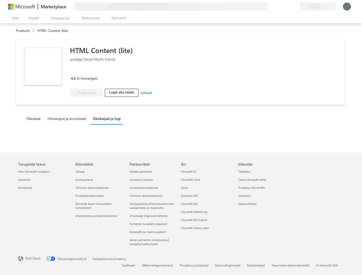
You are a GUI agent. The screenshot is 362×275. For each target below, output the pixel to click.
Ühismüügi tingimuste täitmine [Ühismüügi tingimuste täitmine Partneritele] (149, 216)
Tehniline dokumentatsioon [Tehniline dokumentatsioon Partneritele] (146, 196)
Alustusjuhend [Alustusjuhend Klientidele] (84, 179)
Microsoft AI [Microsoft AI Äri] (188, 171)
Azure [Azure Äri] (184, 188)
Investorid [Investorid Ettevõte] (244, 196)
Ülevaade (33, 118)
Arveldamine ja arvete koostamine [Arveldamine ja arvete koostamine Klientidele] (96, 216)
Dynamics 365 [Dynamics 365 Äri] (189, 196)
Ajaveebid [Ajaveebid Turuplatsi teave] (24, 179)
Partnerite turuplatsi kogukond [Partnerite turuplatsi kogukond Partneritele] (148, 224)
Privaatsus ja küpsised (194, 265)
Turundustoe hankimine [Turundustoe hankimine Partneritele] (144, 188)
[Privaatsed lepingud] (296, 6)
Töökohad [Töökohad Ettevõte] (244, 171)
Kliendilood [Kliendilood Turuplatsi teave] (25, 188)
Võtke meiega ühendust (157, 265)
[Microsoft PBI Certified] (84, 71)
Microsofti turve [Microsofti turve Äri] (190, 179)
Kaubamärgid (256, 265)
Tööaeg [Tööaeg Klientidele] (79, 171)
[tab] (34, 118)
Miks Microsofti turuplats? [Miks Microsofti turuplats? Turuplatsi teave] (34, 171)
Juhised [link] (146, 92)
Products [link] (23, 30)
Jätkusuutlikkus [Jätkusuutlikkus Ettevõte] (247, 204)
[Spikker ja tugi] (284, 6)
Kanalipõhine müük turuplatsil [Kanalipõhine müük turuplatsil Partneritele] (148, 232)
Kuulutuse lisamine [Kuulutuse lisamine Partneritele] (141, 179)
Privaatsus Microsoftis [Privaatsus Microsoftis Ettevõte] (251, 188)
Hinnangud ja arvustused (67, 118)
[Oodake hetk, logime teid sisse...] (347, 7)
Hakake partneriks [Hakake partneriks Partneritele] (141, 171)
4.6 (73, 78)
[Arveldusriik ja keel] (318, 7)
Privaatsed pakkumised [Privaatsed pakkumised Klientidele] (89, 196)
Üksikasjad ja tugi (107, 118)
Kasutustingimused (227, 265)
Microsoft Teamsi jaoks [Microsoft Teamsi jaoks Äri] (195, 228)
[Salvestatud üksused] (290, 6)
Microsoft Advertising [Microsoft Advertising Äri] (194, 212)
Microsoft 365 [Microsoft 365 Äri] (189, 204)
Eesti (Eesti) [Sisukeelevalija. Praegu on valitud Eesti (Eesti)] (33, 258)
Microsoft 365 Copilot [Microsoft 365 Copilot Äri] (194, 220)
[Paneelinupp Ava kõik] (14, 18)
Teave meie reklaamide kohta (290, 265)
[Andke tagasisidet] (278, 6)
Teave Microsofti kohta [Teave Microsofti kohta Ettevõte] (252, 179)
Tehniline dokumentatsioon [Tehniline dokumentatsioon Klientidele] (92, 188)
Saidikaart (128, 265)
